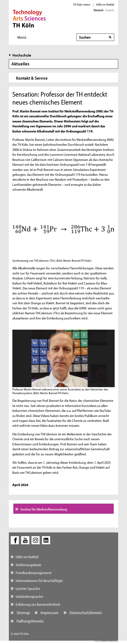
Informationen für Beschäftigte (39, 580)
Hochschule (21, 55)
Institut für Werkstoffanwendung (43, 509)
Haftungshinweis (30, 621)
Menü (21, 37)
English (109, 10)
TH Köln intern (81, 4)
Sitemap (23, 612)
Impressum (49, 612)
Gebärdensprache (29, 596)
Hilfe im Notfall (105, 4)
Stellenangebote (28, 564)
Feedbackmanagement (33, 572)
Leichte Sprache (28, 588)
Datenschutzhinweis (85, 612)
